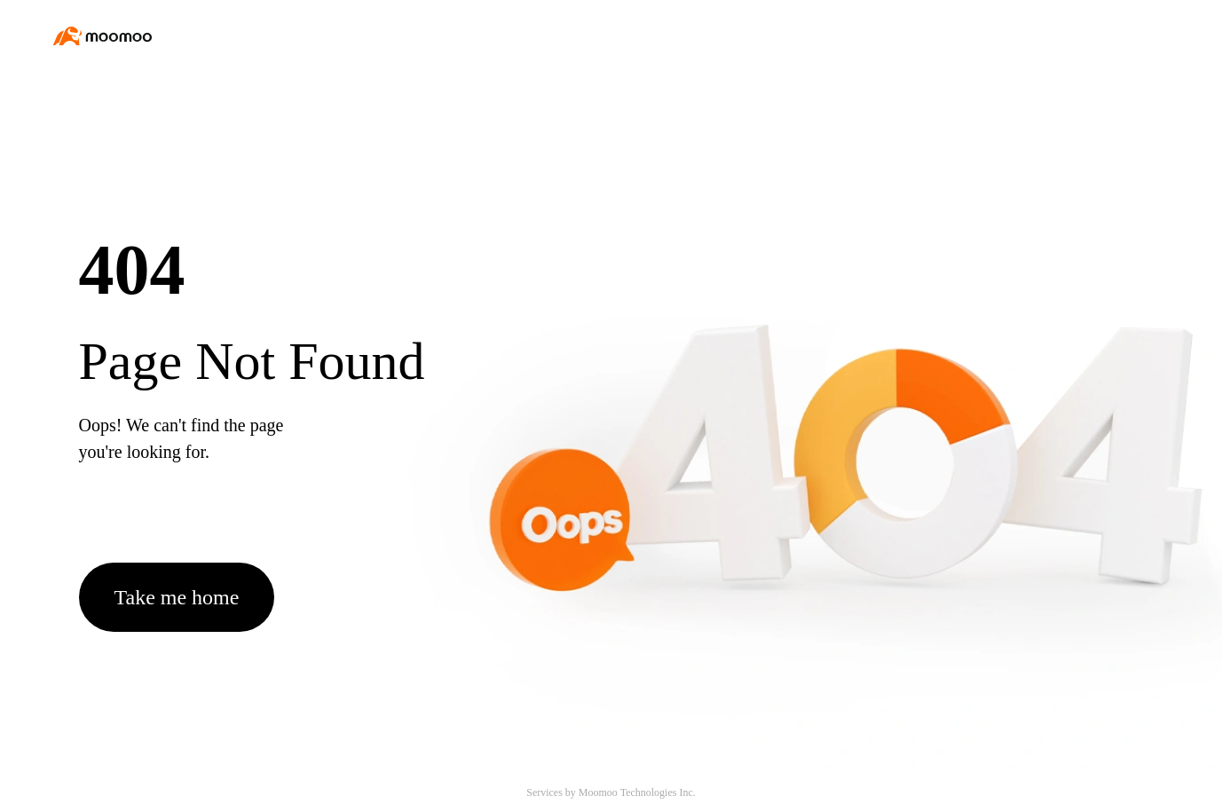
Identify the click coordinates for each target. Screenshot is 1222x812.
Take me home (177, 597)
